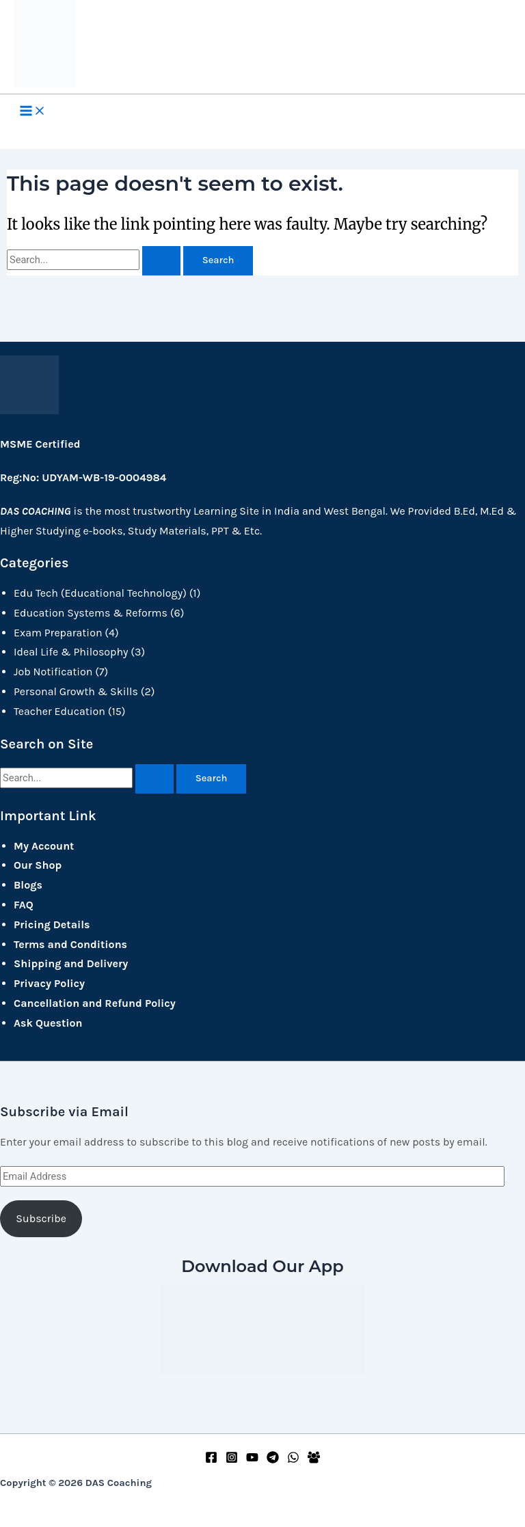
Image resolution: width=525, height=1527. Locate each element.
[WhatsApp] (293, 1459)
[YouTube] (252, 1459)
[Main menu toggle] (33, 112)
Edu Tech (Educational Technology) (100, 592)
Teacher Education (59, 711)
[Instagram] (232, 1459)
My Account (44, 845)
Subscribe (41, 1218)
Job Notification (53, 671)
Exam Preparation (58, 632)
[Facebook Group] (314, 1459)
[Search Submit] (161, 260)
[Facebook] (211, 1459)
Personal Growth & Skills (76, 691)
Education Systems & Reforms (90, 612)
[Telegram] (273, 1459)
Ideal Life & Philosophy (71, 651)
